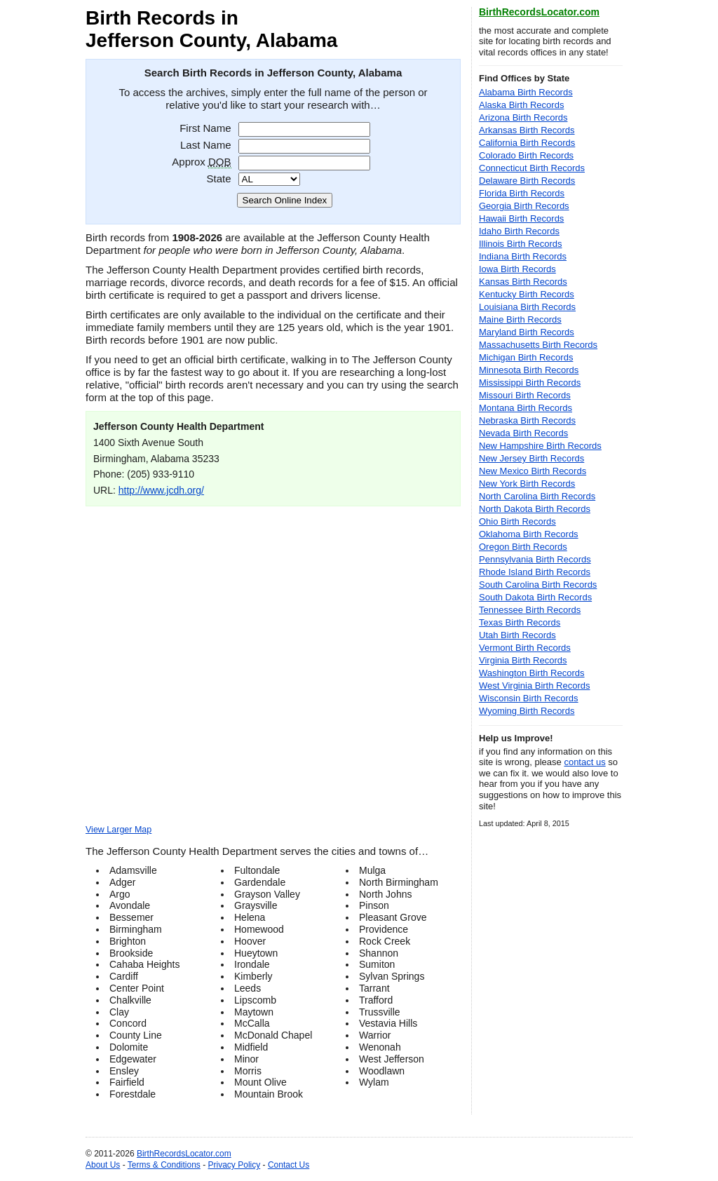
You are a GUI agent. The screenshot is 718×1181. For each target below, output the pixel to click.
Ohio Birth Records (517, 521)
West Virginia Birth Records (534, 685)
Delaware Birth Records (527, 180)
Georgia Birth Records (524, 206)
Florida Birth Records (521, 193)
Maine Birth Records (520, 319)
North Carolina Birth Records (537, 496)
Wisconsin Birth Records (528, 698)
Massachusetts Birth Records (538, 344)
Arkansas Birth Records (527, 130)
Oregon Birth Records (523, 546)
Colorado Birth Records (526, 155)
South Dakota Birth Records (535, 597)
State (218, 178)
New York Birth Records (527, 483)
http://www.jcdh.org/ (161, 490)
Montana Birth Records (525, 408)
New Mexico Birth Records (532, 471)
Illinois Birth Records (520, 243)
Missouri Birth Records (525, 395)
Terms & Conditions (164, 1165)
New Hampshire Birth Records (540, 445)
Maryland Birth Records (526, 332)
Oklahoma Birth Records (528, 534)
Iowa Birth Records (517, 269)
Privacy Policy (234, 1165)
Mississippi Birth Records (530, 382)
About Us (103, 1165)
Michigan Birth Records (526, 357)
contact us (584, 762)
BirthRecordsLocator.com (539, 12)
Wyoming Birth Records (526, 711)
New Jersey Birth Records (531, 458)
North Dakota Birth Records (534, 509)
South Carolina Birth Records (538, 584)
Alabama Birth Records (526, 92)
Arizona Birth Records (523, 117)
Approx (201, 162)
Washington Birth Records (532, 673)
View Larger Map (118, 830)
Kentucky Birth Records (526, 294)
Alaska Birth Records (521, 105)
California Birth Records (527, 142)
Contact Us (288, 1165)
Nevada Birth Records (523, 433)
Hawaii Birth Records (521, 218)
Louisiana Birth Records (527, 307)
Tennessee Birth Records (530, 610)
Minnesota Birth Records (528, 370)
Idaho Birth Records (519, 231)
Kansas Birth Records (523, 281)
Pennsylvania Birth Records (535, 559)
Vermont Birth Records (525, 647)
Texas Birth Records (519, 622)
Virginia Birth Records (523, 660)
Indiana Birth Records (523, 256)
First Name (205, 128)
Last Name (205, 145)
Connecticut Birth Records (532, 168)
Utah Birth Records (517, 635)
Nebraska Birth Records (527, 420)
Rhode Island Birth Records (534, 572)
